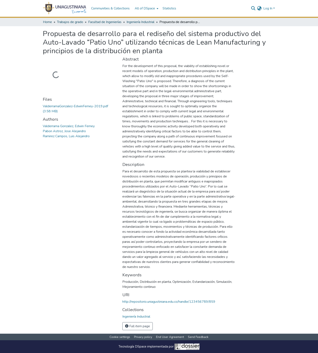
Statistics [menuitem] (169, 8)
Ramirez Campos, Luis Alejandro (66, 136)
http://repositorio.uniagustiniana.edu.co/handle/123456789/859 (168, 301)
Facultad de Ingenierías (105, 22)
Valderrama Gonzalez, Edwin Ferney (69, 126)
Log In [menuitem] (267, 8)
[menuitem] (146, 8)
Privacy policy (143, 337)
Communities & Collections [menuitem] (110, 8)
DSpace (140, 346)
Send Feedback (198, 337)
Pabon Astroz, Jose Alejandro (64, 131)
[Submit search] (253, 8)
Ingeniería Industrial (140, 22)
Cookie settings (120, 337)
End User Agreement (170, 337)
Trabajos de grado (70, 22)
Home (47, 22)
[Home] (65, 8)
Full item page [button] (137, 326)
